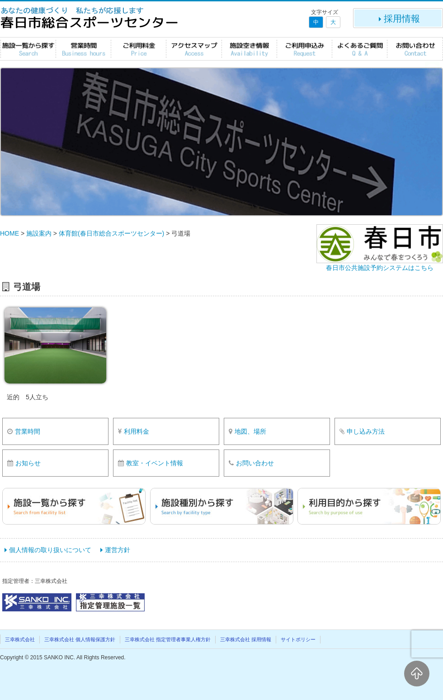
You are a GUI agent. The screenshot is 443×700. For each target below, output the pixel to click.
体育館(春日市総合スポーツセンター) (111, 233)
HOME (9, 233)
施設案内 (39, 233)
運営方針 (117, 549)
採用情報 (398, 19)
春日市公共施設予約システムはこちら (380, 267)
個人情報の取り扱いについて (50, 549)
